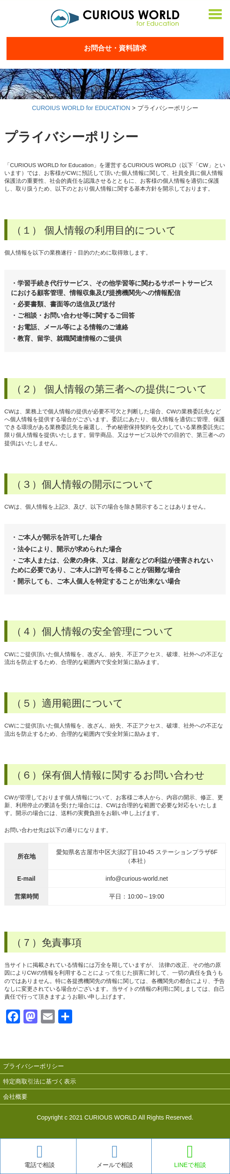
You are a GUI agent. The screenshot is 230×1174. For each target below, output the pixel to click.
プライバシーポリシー (33, 1066)
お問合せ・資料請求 (115, 48)
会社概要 (15, 1096)
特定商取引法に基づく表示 (39, 1081)
